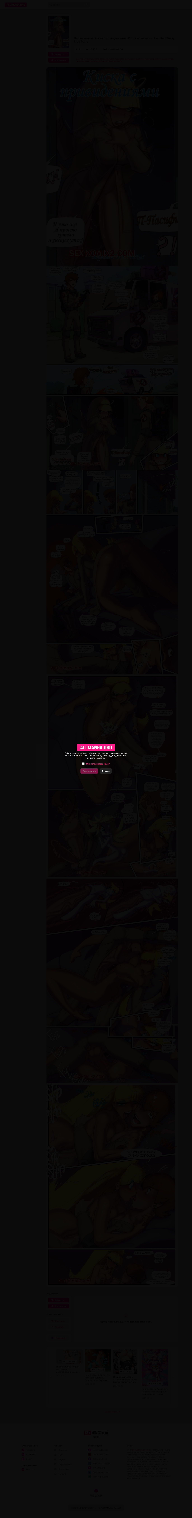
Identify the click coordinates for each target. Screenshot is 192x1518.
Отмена (106, 771)
